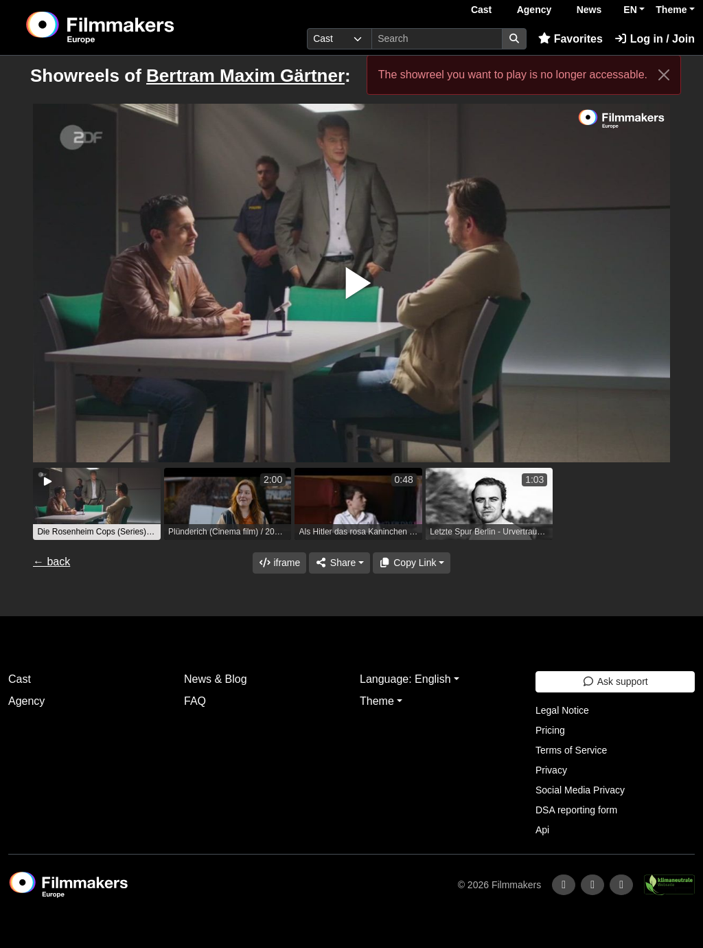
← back (51, 561)
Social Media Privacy (580, 790)
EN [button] (629, 9)
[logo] (133, 27)
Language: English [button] (405, 679)
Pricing (550, 730)
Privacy (551, 770)
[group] (97, 504)
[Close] (663, 75)
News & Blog (215, 679)
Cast (481, 9)
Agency (534, 9)
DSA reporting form (576, 809)
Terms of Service (571, 750)
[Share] (339, 563)
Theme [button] (671, 9)
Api (542, 829)
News (589, 9)
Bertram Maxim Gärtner (245, 75)
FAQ (195, 701)
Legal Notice (562, 710)
